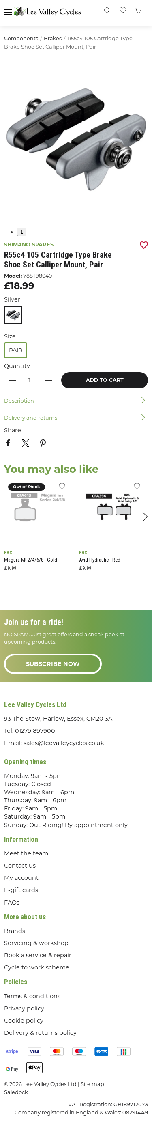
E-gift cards (21, 890)
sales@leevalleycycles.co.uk (64, 743)
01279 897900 (35, 731)
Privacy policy (24, 1008)
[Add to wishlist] (62, 488)
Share (12, 430)
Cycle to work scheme (36, 967)
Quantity (17, 366)
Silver (12, 299)
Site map (92, 1084)
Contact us (20, 865)
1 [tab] (21, 232)
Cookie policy (23, 1020)
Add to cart (105, 380)
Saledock (16, 1092)
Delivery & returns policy (40, 1032)
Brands (14, 931)
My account (21, 877)
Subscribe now (53, 664)
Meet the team (26, 853)
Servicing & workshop (36, 943)
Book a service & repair (37, 955)
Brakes (53, 38)
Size (10, 336)
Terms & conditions (32, 996)
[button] (8, 12)
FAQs (11, 902)
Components (21, 38)
